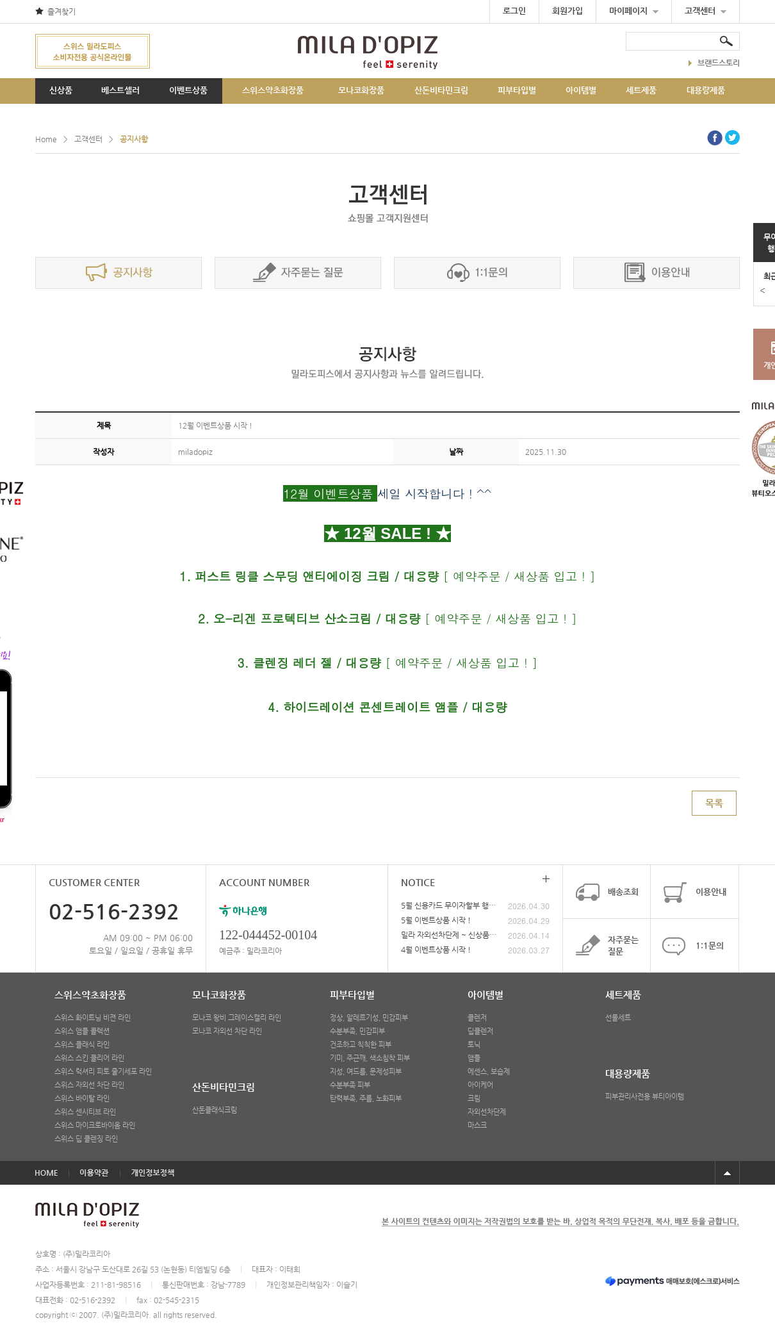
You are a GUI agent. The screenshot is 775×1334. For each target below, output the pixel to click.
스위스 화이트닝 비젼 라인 (92, 1018)
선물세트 (618, 1018)
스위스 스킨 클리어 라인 (89, 1058)
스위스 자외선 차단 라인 (89, 1085)
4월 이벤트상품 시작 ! (436, 949)
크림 (474, 1098)
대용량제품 (706, 90)
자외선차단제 (487, 1112)
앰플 (474, 1058)
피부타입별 (517, 90)
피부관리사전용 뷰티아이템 (644, 1096)
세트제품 (641, 90)
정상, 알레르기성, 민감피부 (369, 1018)
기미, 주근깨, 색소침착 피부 (370, 1058)
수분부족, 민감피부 (357, 1031)
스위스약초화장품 (273, 90)
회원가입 (567, 10)
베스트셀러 (120, 90)
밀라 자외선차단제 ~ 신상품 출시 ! (449, 934)
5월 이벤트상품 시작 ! (436, 920)
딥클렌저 (480, 1031)
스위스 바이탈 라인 (82, 1098)
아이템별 (581, 90)
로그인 (514, 10)
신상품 (60, 90)
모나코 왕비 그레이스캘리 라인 (236, 1018)
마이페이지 (633, 10)
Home (46, 139)
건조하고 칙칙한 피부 (360, 1045)
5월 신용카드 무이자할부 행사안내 (449, 905)
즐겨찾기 (61, 11)
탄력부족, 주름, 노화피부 (366, 1098)
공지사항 (134, 139)
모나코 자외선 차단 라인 (227, 1031)
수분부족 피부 (350, 1085)
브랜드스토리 (714, 62)
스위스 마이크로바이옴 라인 (94, 1125)
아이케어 (480, 1085)
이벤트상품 (188, 90)
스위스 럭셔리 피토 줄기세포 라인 (103, 1071)
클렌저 (477, 1018)
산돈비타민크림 (441, 90)
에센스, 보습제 (489, 1071)
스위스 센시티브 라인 (85, 1112)
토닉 (474, 1045)
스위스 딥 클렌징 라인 (86, 1139)
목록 (714, 803)
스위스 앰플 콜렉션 (82, 1031)
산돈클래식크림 (214, 1110)
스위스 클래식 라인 (82, 1045)
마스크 (477, 1125)
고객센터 (705, 10)
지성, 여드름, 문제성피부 (366, 1071)
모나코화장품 (361, 90)
